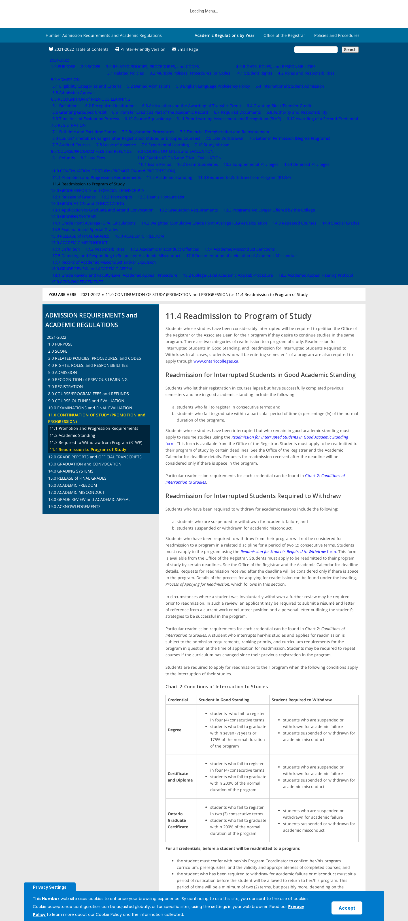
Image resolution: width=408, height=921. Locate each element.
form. (289, 323)
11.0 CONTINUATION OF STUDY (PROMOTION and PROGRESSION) (168, 66)
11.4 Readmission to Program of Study (88, 221)
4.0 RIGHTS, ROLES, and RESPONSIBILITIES (88, 137)
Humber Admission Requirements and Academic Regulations (104, 35)
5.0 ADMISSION (62, 144)
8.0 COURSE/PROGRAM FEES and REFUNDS (88, 165)
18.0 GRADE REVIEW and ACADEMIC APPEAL (89, 271)
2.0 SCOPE (57, 123)
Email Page (185, 49)
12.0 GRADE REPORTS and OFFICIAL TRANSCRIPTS (95, 228)
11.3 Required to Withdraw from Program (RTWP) (96, 214)
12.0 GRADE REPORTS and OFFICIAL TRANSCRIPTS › (323, 790)
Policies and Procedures (337, 35)
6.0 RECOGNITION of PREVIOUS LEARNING (88, 151)
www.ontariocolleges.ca (216, 132)
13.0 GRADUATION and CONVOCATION (85, 235)
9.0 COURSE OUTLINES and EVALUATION (86, 172)
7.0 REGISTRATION (65, 158)
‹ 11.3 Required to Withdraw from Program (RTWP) (199, 790)
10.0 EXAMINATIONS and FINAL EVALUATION (90, 179)
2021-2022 (90, 66)
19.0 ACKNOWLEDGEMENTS (74, 278)
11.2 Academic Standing (72, 207)
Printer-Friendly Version (140, 49)
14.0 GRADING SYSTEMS (71, 242)
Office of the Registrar (284, 35)
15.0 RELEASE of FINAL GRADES (77, 250)
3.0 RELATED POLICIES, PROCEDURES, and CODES (94, 130)
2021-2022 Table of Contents (79, 49)
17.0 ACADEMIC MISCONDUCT (76, 264)
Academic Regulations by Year (224, 35)
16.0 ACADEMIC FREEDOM (72, 257)
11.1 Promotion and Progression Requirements (94, 200)
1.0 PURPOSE (60, 115)
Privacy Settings (50, 887)
